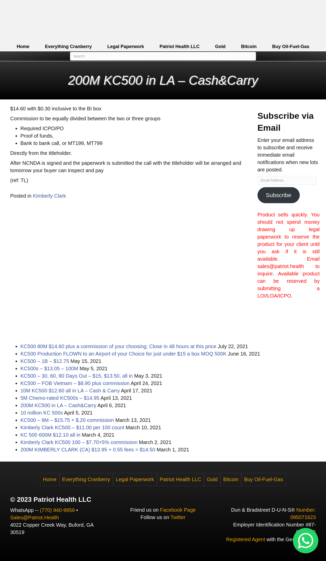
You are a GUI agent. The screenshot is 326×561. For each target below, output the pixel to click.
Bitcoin (249, 46)
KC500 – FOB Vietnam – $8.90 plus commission (75, 383)
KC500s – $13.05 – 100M (49, 368)
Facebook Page (178, 510)
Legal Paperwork (125, 46)
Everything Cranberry (68, 46)
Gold (220, 46)
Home (23, 46)
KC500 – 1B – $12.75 (44, 361)
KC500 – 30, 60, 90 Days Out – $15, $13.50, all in (76, 376)
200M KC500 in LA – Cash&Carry (58, 405)
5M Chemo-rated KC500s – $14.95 (59, 398)
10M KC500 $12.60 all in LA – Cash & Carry (70, 390)
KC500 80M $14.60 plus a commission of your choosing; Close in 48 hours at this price (118, 346)
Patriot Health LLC (180, 46)
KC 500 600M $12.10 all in (50, 435)
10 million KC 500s (41, 413)
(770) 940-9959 (57, 510)
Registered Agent (245, 539)
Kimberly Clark (49, 196)
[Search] (163, 56)
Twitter (177, 517)
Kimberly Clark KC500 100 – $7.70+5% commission (79, 442)
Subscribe (278, 195)
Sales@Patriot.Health (34, 517)
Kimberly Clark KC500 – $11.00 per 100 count (72, 427)
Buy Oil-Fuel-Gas (290, 46)
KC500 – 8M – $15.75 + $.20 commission (67, 420)
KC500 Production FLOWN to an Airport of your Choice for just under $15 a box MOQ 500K (123, 354)
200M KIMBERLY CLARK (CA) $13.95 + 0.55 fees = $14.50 (87, 449)
